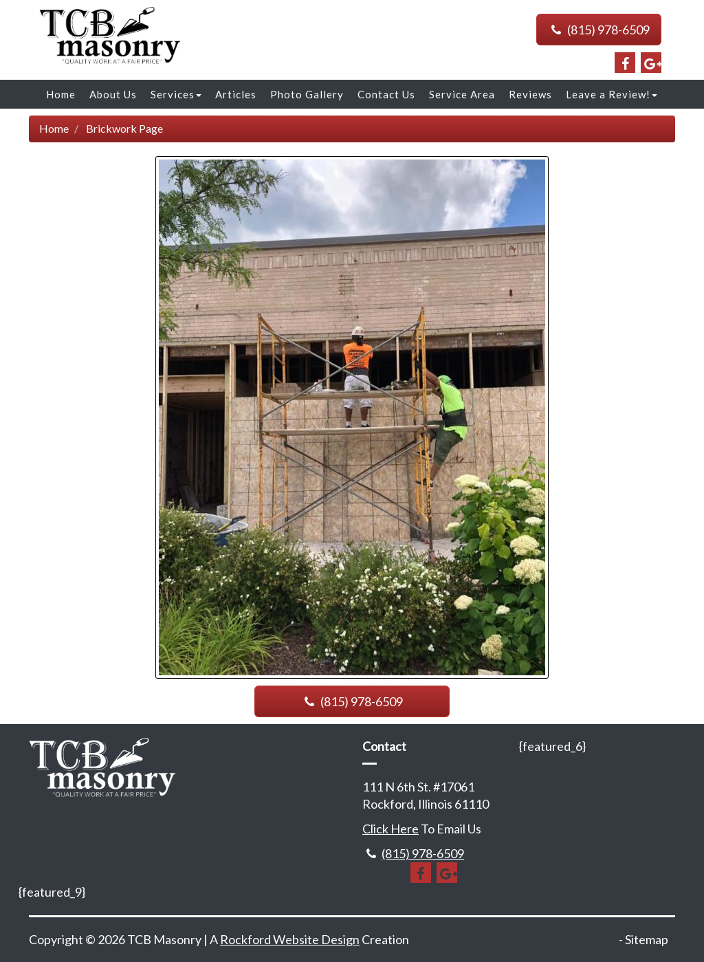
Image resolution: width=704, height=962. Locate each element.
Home (61, 94)
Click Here (390, 828)
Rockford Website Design (290, 939)
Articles (235, 94)
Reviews (530, 94)
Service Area (462, 94)
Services (176, 94)
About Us (113, 94)
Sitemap (646, 939)
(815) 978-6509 (599, 29)
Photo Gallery (307, 94)
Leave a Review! (611, 94)
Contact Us (386, 94)
